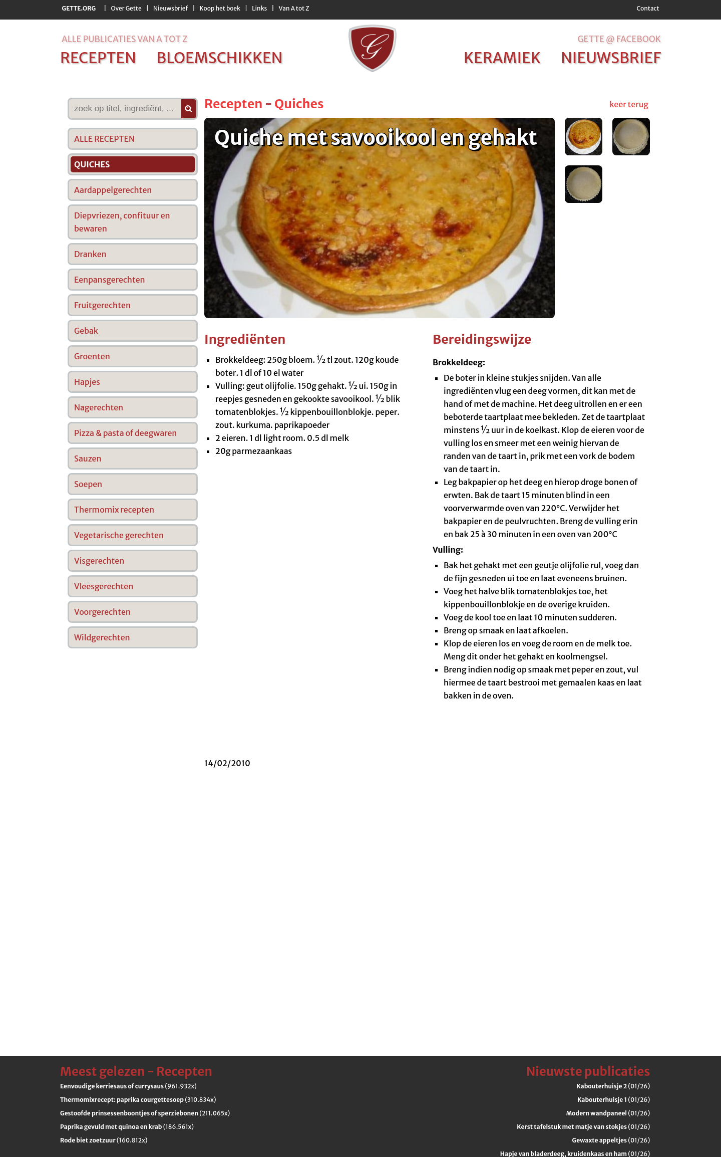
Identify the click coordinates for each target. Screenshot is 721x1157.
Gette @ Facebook (619, 39)
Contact (647, 8)
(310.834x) (138, 1099)
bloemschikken (219, 57)
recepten (98, 57)
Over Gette (126, 8)
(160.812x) (104, 1140)
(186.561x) (127, 1126)
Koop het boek (220, 8)
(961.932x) (128, 1086)
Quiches (299, 104)
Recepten (233, 104)
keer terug (628, 104)
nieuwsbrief (611, 57)
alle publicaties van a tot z (124, 39)
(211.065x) (145, 1113)
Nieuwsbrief (170, 8)
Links (259, 8)
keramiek (502, 57)
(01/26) (613, 1086)
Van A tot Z (294, 8)
